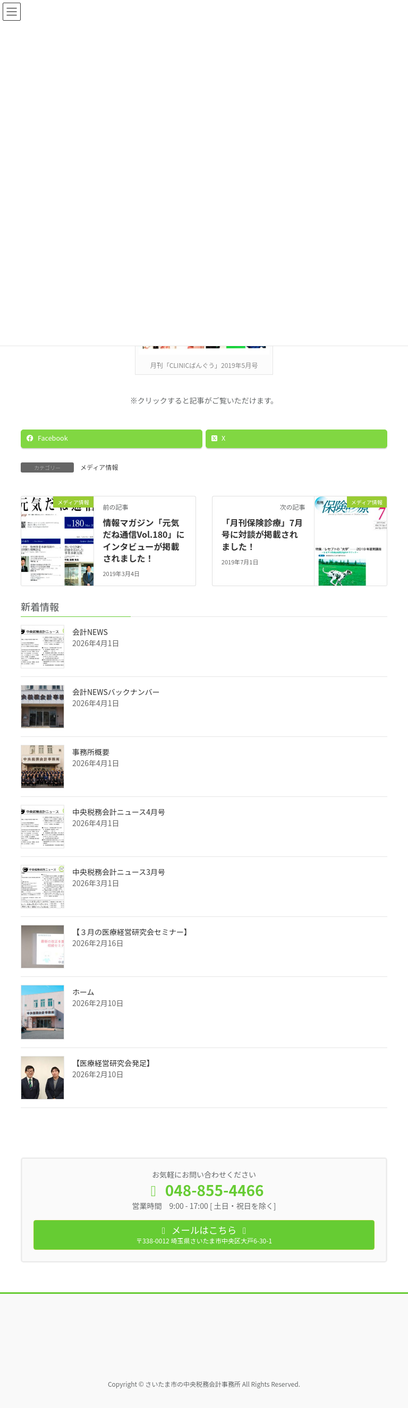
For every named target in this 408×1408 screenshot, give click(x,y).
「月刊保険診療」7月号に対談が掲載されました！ (262, 534)
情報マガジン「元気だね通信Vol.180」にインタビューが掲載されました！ (143, 540)
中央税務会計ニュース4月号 (118, 811)
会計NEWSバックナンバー (116, 691)
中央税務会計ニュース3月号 (118, 871)
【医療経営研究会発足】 (113, 1063)
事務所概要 (90, 751)
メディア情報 (99, 466)
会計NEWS (90, 631)
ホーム (83, 991)
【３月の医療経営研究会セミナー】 (131, 931)
